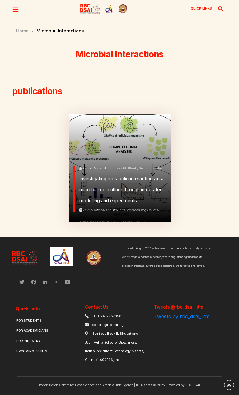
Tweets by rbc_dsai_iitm (181, 316)
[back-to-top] (229, 385)
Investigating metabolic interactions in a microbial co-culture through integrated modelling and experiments (121, 189)
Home (22, 30)
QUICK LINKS (201, 8)
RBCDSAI (192, 385)
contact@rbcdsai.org (108, 325)
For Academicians (32, 330)
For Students (28, 320)
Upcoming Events (31, 351)
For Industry (28, 341)
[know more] (74, 189)
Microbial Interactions (60, 30)
